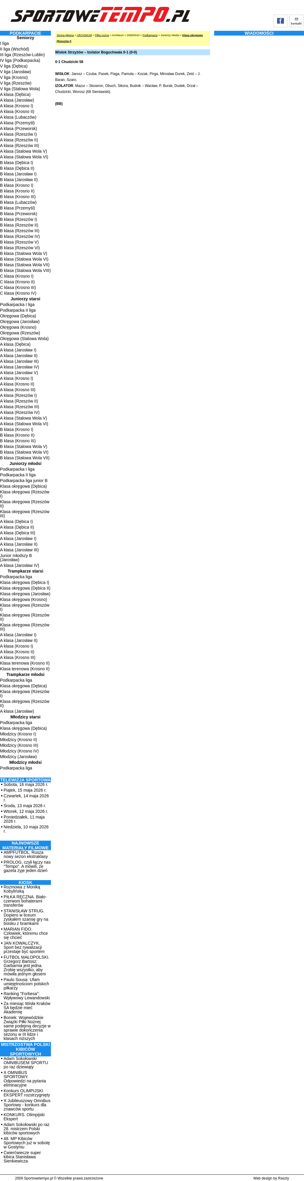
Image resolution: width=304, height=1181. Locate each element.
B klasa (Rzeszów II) (19, 225)
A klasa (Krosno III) (17, 389)
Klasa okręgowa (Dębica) (23, 486)
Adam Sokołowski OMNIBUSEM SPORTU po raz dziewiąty (26, 1062)
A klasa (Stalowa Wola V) (23, 151)
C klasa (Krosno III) (18, 287)
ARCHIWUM (84, 35)
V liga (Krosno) (14, 77)
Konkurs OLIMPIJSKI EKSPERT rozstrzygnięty (27, 1092)
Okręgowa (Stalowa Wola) (24, 338)
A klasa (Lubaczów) (18, 117)
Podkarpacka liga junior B (24, 480)
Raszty (283, 1178)
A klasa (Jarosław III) (19, 361)
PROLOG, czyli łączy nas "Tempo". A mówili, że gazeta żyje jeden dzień (27, 866)
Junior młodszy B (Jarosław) (16, 557)
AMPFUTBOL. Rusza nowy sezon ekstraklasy (26, 854)
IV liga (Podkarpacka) (20, 60)
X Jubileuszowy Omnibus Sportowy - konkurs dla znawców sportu (27, 1104)
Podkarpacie (150, 35)
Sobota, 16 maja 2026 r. (26, 784)
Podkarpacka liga (16, 576)
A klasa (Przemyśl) (17, 122)
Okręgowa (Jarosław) (20, 321)
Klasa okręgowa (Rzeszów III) (24, 513)
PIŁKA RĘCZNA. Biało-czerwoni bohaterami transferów (25, 901)
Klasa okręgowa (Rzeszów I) (24, 493)
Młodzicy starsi (25, 717)
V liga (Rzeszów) (15, 83)
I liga (4, 43)
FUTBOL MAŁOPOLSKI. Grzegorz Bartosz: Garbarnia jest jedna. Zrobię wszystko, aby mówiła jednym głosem (26, 965)
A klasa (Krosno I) (16, 105)
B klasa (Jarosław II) (19, 179)
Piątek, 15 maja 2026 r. (25, 790)
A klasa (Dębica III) (17, 532)
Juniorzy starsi (25, 298)
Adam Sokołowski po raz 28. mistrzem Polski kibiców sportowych (26, 1128)
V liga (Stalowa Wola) (20, 88)
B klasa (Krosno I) (16, 185)
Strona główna (65, 35)
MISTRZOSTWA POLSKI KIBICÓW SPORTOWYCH (25, 1049)
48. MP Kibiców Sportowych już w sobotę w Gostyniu (27, 1142)
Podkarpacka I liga (17, 304)
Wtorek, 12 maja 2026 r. (26, 811)
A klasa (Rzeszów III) (19, 145)
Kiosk (25, 882)
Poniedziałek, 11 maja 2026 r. (24, 819)
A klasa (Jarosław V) (19, 372)
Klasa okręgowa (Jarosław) (25, 593)
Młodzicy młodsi (25, 762)
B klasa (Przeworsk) (18, 213)
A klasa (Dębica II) (17, 527)
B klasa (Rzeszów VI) (20, 247)
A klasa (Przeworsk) (18, 128)
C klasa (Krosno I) (17, 276)
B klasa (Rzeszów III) (19, 230)
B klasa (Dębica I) (16, 162)
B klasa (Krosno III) (18, 196)
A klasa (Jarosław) (17, 100)
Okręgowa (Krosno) (18, 327)
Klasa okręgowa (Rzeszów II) (24, 503)
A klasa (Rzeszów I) (18, 134)
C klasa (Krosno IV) (18, 293)
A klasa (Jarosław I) (18, 350)
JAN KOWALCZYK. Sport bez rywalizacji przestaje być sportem (24, 947)
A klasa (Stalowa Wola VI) (24, 156)
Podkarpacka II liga (18, 310)
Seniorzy (25, 37)
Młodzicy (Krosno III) (19, 745)
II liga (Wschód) (14, 49)
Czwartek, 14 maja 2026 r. (26, 797)
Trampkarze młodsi (26, 674)
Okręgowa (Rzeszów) (20, 333)
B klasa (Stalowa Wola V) (23, 253)
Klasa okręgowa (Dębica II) (25, 588)
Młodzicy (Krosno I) (18, 734)
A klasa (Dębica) (15, 94)
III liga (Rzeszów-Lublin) (22, 54)
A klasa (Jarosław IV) (19, 367)
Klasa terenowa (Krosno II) (25, 663)
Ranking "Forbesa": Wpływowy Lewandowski (27, 995)
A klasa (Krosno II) (17, 111)
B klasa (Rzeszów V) (19, 242)
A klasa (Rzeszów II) (19, 139)
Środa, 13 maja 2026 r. (25, 805)
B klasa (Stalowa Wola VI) (24, 259)
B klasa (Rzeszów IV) (20, 236)
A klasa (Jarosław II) (18, 355)
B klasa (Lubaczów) (18, 202)
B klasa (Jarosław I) (18, 174)
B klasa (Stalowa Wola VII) (24, 264)
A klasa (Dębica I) (16, 521)
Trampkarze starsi (25, 571)
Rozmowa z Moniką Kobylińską (22, 889)
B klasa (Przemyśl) (17, 208)
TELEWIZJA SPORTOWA (25, 780)
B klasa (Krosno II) (17, 191)
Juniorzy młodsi (26, 463)
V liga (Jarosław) (15, 71)
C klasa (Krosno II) (17, 281)
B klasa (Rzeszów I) (18, 219)
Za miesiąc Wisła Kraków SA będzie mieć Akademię (27, 1007)
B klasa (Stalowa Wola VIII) (25, 270)
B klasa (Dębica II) (17, 168)
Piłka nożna (102, 35)
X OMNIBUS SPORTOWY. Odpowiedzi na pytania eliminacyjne (25, 1078)
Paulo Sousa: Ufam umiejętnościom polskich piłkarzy (26, 983)
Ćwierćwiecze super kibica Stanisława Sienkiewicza (22, 1156)
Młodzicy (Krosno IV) (19, 751)
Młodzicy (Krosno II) (18, 739)
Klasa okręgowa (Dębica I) (24, 582)
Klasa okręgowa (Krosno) (23, 599)
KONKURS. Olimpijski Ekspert (24, 1116)
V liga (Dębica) (14, 66)
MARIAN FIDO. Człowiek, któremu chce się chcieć (26, 933)
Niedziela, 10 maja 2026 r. (26, 828)
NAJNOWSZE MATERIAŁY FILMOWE (25, 845)
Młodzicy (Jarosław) (18, 756)
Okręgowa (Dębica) (18, 315)
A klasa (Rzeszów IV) (20, 412)
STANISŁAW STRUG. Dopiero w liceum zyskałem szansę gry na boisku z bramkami (26, 917)
